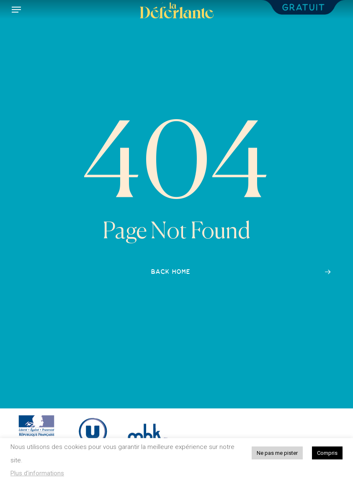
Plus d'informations (37, 473)
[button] (16, 9)
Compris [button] (327, 453)
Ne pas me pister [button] (277, 453)
